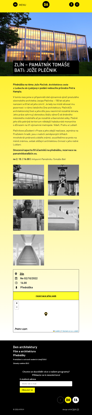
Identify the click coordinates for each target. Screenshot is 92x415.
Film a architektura (24, 351)
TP (78, 409)
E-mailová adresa (28, 379)
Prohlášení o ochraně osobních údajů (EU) (30, 359)
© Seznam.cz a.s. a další (69, 331)
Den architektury (25, 347)
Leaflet (56, 331)
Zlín (22, 273)
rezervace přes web (46, 295)
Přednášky (19, 355)
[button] (46, 314)
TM (73, 409)
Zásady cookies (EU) (21, 363)
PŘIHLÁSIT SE (27, 390)
